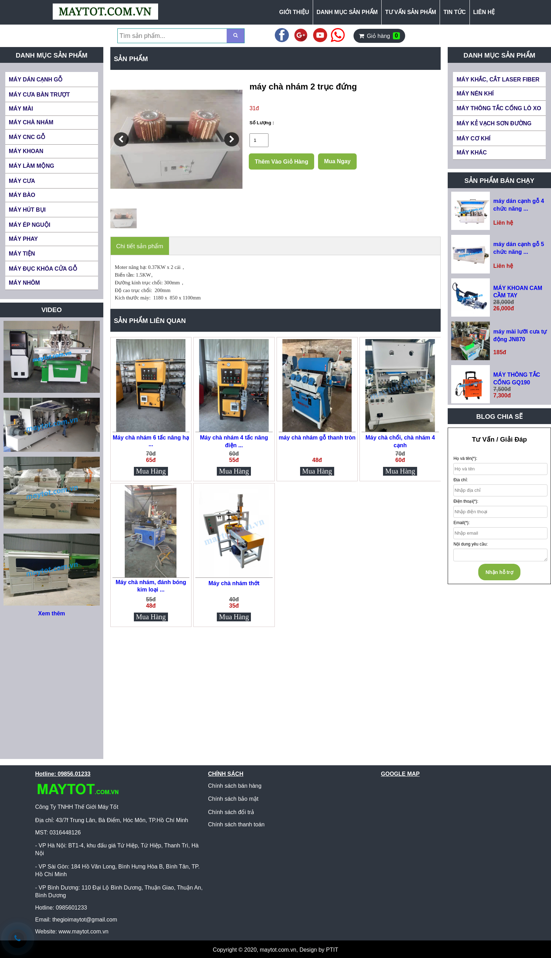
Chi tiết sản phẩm (139, 246)
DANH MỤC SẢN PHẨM (347, 12)
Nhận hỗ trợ (499, 572)
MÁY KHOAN (26, 151)
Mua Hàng (151, 471)
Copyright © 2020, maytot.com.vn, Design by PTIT (275, 950)
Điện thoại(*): (465, 501)
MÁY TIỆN (22, 254)
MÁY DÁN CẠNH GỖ (36, 79)
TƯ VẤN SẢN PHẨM (410, 12)
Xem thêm (51, 613)
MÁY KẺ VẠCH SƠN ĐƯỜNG (493, 123)
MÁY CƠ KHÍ (473, 138)
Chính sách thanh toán (236, 824)
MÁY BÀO (22, 195)
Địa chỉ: (460, 479)
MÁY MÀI (21, 109)
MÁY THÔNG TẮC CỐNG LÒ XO (498, 108)
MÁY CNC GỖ (27, 137)
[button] (121, 139)
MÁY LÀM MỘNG (31, 166)
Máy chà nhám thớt (233, 583)
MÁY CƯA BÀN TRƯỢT (39, 95)
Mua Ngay (337, 161)
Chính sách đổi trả (231, 812)
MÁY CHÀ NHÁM (31, 122)
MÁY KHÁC (471, 153)
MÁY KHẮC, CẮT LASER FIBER (497, 79)
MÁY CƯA (22, 181)
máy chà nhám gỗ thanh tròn (317, 438)
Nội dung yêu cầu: (470, 544)
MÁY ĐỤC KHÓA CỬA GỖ (43, 269)
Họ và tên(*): (465, 458)
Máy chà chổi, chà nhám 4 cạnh (400, 441)
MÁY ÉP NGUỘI (29, 225)
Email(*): (461, 522)
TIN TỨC (454, 12)
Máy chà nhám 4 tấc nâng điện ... (234, 441)
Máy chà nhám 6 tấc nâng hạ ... (151, 441)
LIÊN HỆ (484, 12)
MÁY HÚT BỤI (27, 210)
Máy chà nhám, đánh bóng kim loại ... (151, 586)
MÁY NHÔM (24, 283)
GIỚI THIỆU (294, 12)
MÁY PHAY (23, 239)
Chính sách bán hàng (234, 786)
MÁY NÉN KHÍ (475, 94)
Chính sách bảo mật (233, 799)
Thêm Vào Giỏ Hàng (281, 162)
